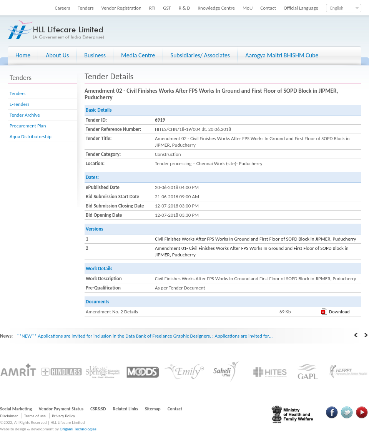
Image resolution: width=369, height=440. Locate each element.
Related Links (125, 409)
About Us (57, 55)
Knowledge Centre (216, 8)
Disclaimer (9, 415)
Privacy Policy (63, 415)
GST (167, 8)
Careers (62, 8)
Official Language (301, 8)
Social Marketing (16, 409)
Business (95, 55)
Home (22, 55)
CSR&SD (98, 409)
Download (339, 312)
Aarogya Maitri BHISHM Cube (281, 55)
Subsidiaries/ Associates (200, 55)
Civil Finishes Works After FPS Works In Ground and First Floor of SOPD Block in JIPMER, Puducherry (255, 239)
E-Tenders (19, 104)
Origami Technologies (78, 429)
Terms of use (35, 415)
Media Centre (138, 55)
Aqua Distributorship (31, 136)
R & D (184, 8)
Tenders (85, 8)
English (336, 8)
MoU (248, 8)
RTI (152, 8)
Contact (268, 8)
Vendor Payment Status (61, 409)
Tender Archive (25, 115)
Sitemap (153, 409)
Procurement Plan (28, 126)
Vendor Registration (121, 8)
